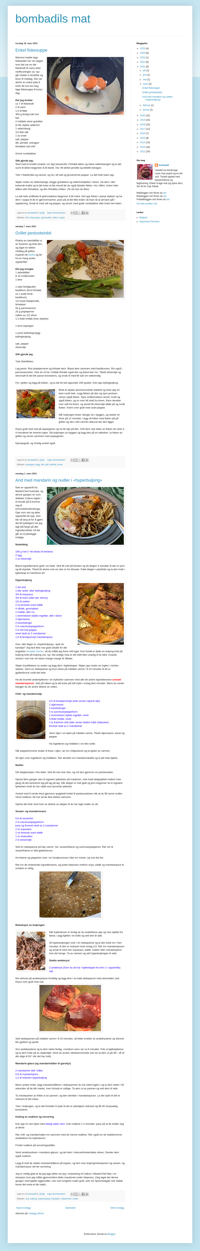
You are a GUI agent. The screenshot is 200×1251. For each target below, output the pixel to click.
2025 (143, 48)
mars (146, 84)
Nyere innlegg (23, 1208)
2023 (143, 57)
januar (146, 109)
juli (144, 70)
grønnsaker (46, 217)
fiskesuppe (35, 217)
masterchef (66, 1198)
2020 (143, 115)
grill (47, 464)
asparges (30, 464)
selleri (55, 217)
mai (145, 79)
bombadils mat (52, 18)
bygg (37, 464)
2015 (143, 138)
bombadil (164, 165)
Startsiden (70, 1208)
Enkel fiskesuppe (31, 50)
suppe (62, 217)
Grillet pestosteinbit (33, 233)
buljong (33, 1198)
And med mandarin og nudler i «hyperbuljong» (58, 480)
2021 (143, 66)
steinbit (53, 464)
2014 (143, 142)
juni (145, 75)
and (27, 1198)
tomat (60, 464)
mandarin (55, 1198)
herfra (31, 254)
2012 (143, 151)
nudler (75, 1198)
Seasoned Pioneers (149, 221)
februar (147, 105)
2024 (143, 53)
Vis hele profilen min (147, 203)
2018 (143, 124)
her (165, 193)
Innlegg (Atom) (36, 1213)
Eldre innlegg (117, 1208)
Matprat (143, 217)
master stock (35, 651)
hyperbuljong (44, 1198)
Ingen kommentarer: (56, 213)
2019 (143, 120)
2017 (143, 129)
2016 (143, 133)
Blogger (111, 1234)
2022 (143, 62)
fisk (27, 217)
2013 (143, 147)
